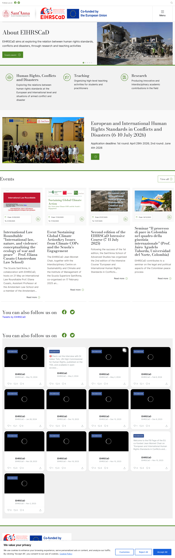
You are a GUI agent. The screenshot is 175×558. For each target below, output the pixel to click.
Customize (124, 552)
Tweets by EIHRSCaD (14, 317)
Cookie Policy (66, 553)
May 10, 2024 (31, 377)
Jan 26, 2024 (31, 419)
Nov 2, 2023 (31, 503)
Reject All (143, 552)
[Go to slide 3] (87, 62)
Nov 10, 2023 (115, 461)
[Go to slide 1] (83, 62)
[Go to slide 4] (89, 62)
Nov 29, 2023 (31, 461)
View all (164, 179)
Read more (32, 297)
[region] (87, 549)
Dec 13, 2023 (115, 419)
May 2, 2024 (73, 376)
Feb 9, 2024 (157, 377)
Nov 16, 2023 (73, 461)
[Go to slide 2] (85, 62)
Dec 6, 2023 (157, 419)
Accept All (162, 552)
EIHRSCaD (20, 374)
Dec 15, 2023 (73, 419)
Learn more (11, 55)
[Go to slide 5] (91, 62)
